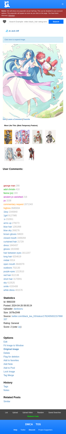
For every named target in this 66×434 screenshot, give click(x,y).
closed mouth (10, 238)
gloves (7, 249)
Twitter (23, 430)
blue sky (8, 230)
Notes (6, 390)
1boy (6, 212)
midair (6, 260)
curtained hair (10, 241)
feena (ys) (8, 193)
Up (19, 327)
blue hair (8, 227)
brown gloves (10, 234)
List (6, 413)
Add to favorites (11, 360)
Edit (5, 342)
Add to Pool (9, 368)
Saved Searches (55, 413)
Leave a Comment (14, 119)
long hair (8, 256)
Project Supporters (45, 430)
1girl (6, 215)
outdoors (8, 268)
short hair (8, 279)
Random (40, 413)
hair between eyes (12, 253)
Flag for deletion (11, 356)
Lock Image (9, 371)
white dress (9, 290)
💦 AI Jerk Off (12, 31)
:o (4, 219)
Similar (7, 401)
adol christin (9, 189)
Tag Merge (9, 375)
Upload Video (28, 413)
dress (6, 245)
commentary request (14, 204)
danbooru (18, 309)
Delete (7, 353)
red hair (7, 275)
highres (7, 208)
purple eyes (9, 271)
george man (9, 185)
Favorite (26, 119)
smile (6, 286)
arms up (7, 223)
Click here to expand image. (15, 40)
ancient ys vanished (13, 197)
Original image (11, 349)
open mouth (9, 264)
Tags (6, 386)
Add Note (8, 364)
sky (5, 282)
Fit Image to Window (14, 345)
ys (5, 200)
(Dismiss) (11, 15)
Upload (15, 413)
